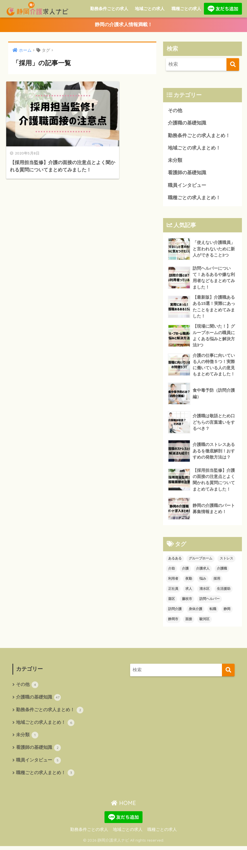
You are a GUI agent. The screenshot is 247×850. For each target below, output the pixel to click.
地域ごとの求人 (149, 8)
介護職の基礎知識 (187, 123)
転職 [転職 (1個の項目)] (213, 612)
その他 (175, 111)
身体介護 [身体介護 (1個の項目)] (195, 612)
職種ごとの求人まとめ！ (194, 198)
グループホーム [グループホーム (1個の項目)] (200, 561)
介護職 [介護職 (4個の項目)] (222, 572)
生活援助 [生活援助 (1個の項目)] (223, 592)
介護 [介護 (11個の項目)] (185, 572)
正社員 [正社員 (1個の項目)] (173, 592)
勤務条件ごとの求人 (109, 8)
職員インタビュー (187, 186)
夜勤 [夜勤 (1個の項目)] (188, 582)
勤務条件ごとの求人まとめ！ (199, 136)
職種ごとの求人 (186, 8)
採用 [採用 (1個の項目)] (216, 582)
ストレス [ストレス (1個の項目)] (226, 561)
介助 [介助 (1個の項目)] (171, 572)
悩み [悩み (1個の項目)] (202, 582)
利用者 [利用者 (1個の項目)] (173, 582)
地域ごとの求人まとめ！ (194, 148)
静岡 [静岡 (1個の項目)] (227, 612)
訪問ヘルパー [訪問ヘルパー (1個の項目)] (209, 602)
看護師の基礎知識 (187, 173)
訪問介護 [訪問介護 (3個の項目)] (175, 612)
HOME (123, 807)
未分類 (175, 161)
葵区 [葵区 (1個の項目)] (171, 602)
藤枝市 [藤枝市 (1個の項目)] (187, 602)
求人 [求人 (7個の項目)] (188, 592)
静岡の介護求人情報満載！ (123, 25)
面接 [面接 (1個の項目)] (188, 622)
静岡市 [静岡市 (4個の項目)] (173, 622)
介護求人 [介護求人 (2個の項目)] (203, 572)
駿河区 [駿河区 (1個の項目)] (204, 622)
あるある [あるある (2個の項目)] (175, 561)
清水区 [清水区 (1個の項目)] (204, 592)
